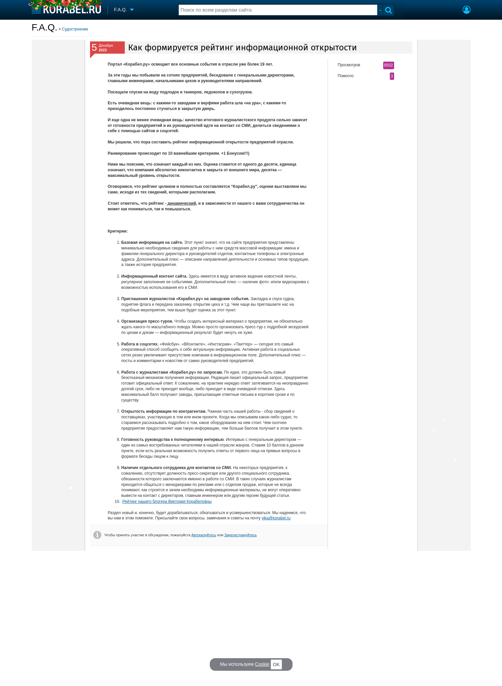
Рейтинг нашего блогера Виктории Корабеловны (167, 501)
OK (276, 664)
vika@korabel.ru (276, 518)
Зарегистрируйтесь (240, 535)
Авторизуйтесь (203, 535)
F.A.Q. (45, 27)
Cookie (262, 664)
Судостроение (75, 29)
